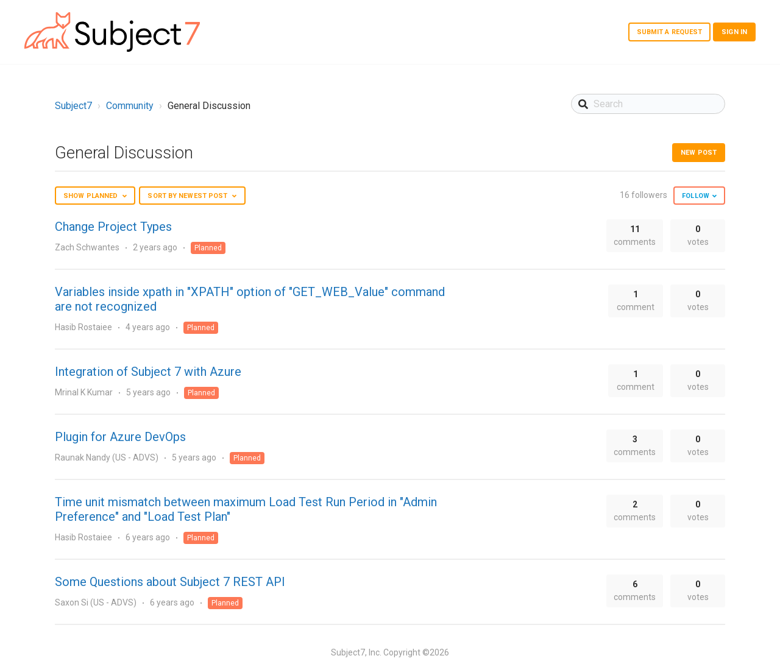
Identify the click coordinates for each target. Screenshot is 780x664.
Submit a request (670, 32)
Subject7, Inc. (356, 652)
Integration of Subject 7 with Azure (148, 371)
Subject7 (73, 105)
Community (130, 105)
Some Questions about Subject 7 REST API (170, 581)
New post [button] (699, 153)
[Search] (648, 104)
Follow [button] (695, 196)
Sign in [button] (734, 32)
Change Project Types (113, 226)
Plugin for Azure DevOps (120, 436)
